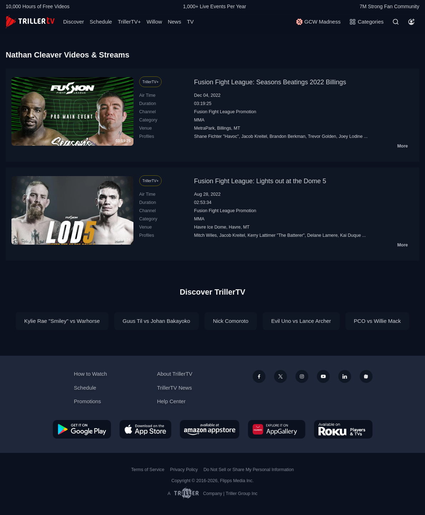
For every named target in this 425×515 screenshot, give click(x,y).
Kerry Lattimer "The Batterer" (276, 235)
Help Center (171, 401)
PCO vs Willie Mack (377, 321)
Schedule (101, 22)
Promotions (87, 401)
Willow (154, 22)
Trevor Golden (322, 136)
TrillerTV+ (129, 22)
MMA (199, 120)
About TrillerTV (174, 374)
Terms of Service (148, 469)
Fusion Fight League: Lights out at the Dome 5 (260, 181)
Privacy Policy (184, 469)
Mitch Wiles (205, 235)
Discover (73, 22)
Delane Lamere (322, 235)
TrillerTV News (174, 388)
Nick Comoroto (230, 321)
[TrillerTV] (30, 21)
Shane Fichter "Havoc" (216, 136)
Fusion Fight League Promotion (225, 111)
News (174, 22)
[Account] (411, 22)
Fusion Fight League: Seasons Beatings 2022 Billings (270, 82)
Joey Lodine (351, 136)
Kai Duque (350, 235)
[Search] (396, 22)
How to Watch (90, 374)
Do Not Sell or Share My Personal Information (248, 469)
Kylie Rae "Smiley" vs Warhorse (62, 321)
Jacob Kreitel (254, 136)
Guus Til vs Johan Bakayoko (156, 321)
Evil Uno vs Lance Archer (301, 321)
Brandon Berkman (287, 136)
